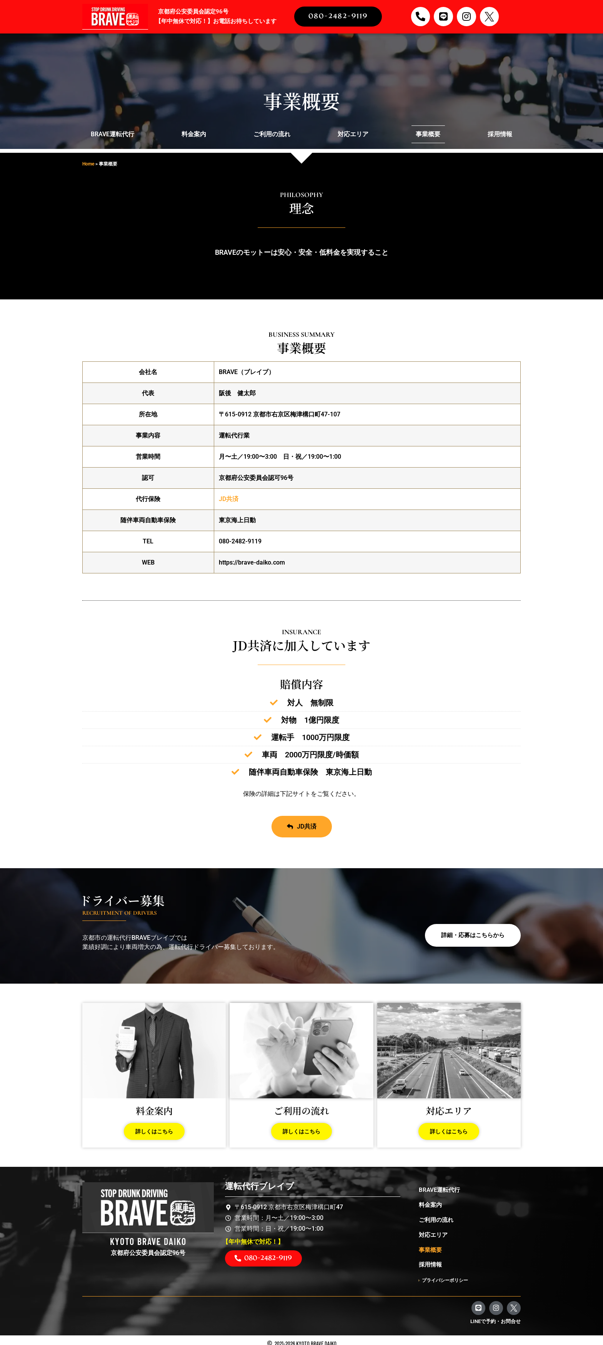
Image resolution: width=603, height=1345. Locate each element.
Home (88, 164)
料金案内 (194, 134)
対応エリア (353, 134)
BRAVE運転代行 (112, 134)
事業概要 (428, 134)
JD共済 (228, 499)
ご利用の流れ (271, 134)
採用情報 (500, 134)
